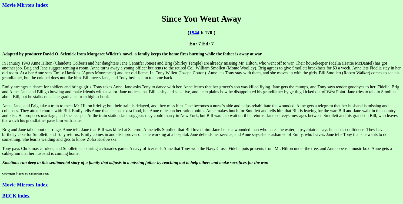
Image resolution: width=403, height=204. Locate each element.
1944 (194, 32)
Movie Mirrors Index (25, 5)
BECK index (15, 196)
